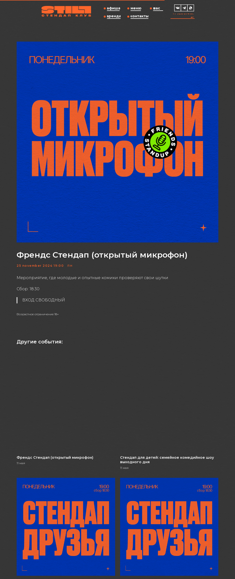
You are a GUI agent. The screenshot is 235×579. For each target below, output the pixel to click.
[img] (177, 7)
